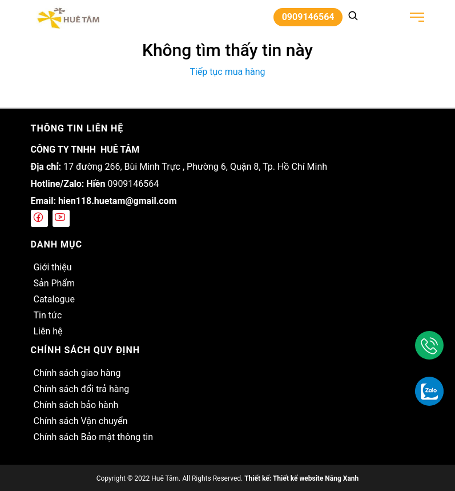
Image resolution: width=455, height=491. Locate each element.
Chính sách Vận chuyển (81, 421)
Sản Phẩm (54, 283)
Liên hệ (48, 331)
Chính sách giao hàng (77, 373)
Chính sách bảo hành (76, 405)
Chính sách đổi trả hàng (82, 389)
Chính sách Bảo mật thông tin (94, 437)
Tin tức (48, 315)
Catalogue (54, 299)
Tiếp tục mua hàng (227, 71)
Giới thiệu (53, 267)
